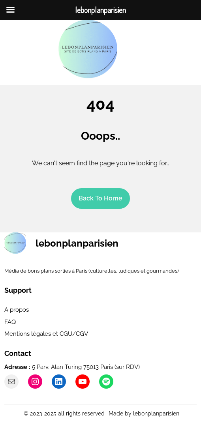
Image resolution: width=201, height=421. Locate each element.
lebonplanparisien (77, 243)
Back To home (100, 198)
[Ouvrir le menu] (135, 49)
